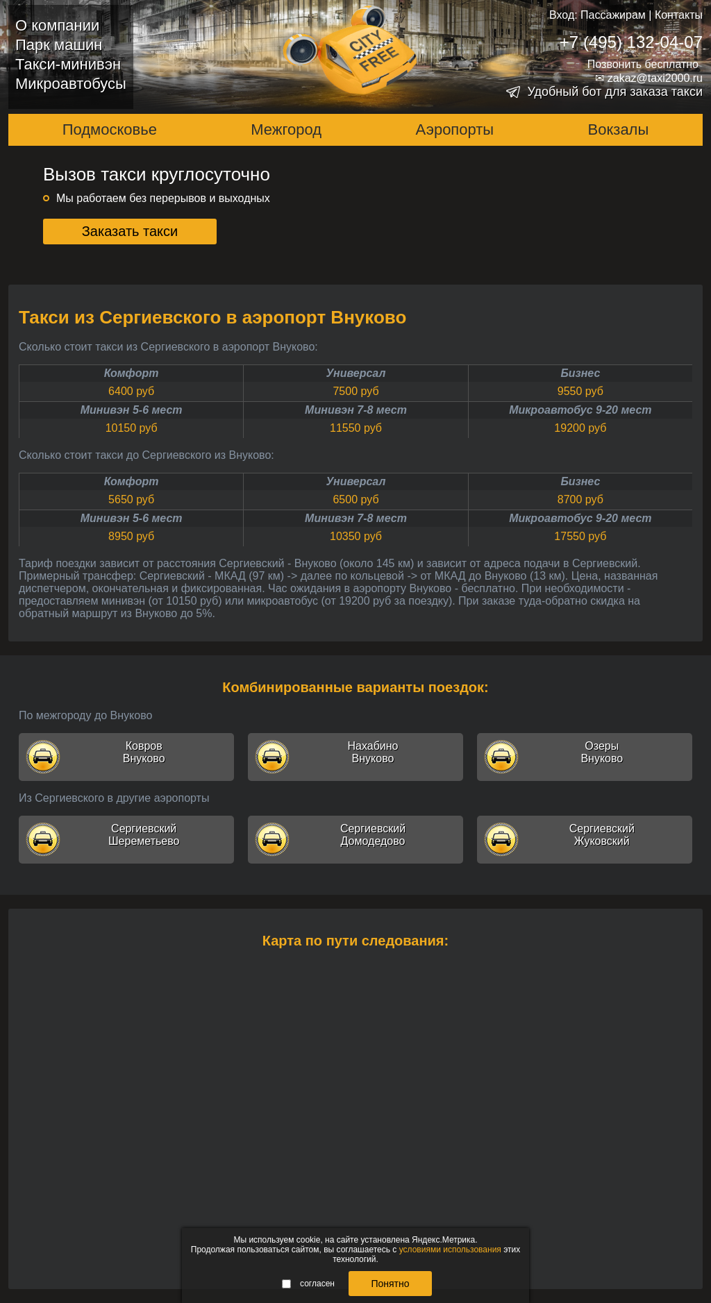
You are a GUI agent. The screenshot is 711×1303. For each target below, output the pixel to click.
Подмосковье (109, 129)
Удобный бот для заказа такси (615, 92)
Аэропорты (455, 129)
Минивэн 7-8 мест (356, 410)
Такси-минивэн (68, 64)
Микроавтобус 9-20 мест (580, 410)
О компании (57, 25)
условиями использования (450, 1249)
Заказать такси (130, 231)
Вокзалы (618, 129)
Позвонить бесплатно (643, 64)
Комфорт (131, 373)
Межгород (286, 129)
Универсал (356, 373)
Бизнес (580, 373)
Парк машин (58, 44)
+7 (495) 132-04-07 (631, 42)
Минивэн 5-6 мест (132, 410)
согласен (308, 1283)
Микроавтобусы (70, 83)
